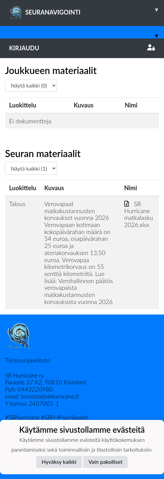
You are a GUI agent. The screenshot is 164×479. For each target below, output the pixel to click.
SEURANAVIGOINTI (86, 10)
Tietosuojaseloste (27, 360)
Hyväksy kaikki (59, 461)
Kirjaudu (82, 48)
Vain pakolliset (106, 461)
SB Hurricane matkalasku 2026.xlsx (138, 214)
